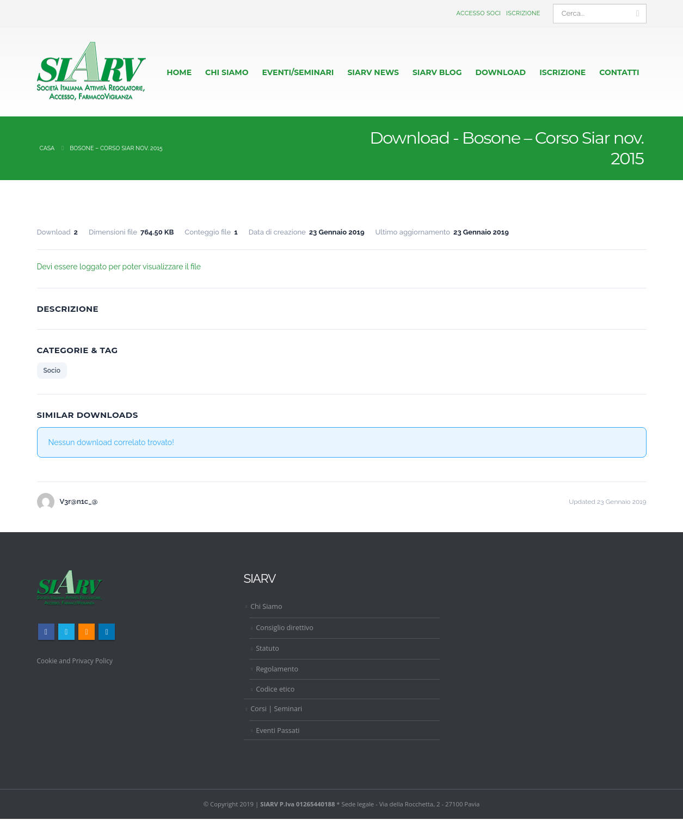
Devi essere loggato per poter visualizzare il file (119, 266)
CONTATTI (619, 72)
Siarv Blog (437, 72)
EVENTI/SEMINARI (298, 72)
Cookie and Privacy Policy (77, 660)
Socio (52, 371)
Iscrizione (523, 13)
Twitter (66, 632)
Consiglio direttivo (284, 628)
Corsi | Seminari (276, 709)
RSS (86, 632)
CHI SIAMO (226, 72)
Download (500, 72)
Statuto (267, 648)
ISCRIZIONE (562, 72)
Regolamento (277, 669)
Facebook (46, 632)
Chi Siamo (266, 607)
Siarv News (373, 72)
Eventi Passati (277, 731)
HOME (179, 72)
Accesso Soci (479, 13)
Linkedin (107, 632)
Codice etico (275, 690)
